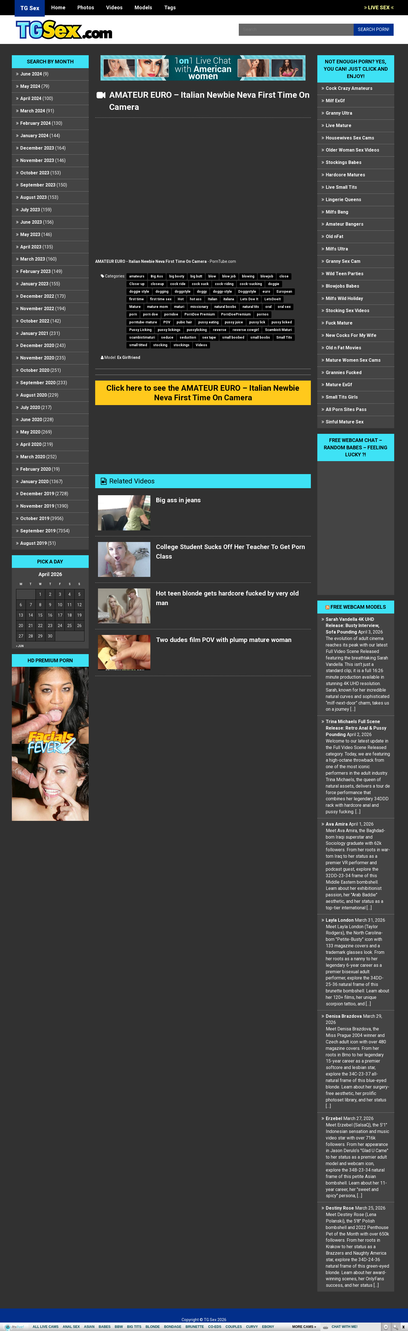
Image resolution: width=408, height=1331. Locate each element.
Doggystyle (247, 292)
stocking (160, 345)
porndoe (171, 314)
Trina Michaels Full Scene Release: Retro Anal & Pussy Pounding (356, 728)
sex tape (209, 337)
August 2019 (33, 543)
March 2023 (32, 259)
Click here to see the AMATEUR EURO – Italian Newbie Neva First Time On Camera (203, 393)
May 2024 (30, 86)
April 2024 (30, 98)
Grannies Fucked (344, 372)
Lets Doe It (249, 299)
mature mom (157, 307)
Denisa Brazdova (344, 1016)
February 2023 (35, 271)
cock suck (200, 284)
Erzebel (334, 1118)
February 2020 (35, 469)
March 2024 (32, 111)
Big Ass (157, 276)
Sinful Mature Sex (345, 422)
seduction (188, 337)
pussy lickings (169, 330)
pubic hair (184, 322)
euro (266, 292)
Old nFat (334, 236)
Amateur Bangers (345, 224)
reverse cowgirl (246, 330)
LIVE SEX (379, 7)
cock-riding (224, 284)
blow (212, 276)
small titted (138, 345)
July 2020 (30, 407)
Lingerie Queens (343, 199)
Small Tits (284, 337)
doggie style (139, 292)
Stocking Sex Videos (347, 310)
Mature (135, 307)
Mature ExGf (339, 384)
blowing (248, 276)
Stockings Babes (344, 162)
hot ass (196, 299)
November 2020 (37, 358)
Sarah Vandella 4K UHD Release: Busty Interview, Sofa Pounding (352, 626)
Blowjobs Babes (342, 286)
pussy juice (234, 322)
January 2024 (34, 135)
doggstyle (183, 292)
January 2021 (34, 333)
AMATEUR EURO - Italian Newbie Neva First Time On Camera (151, 261)
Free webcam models (358, 607)
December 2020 (37, 345)
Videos (114, 7)
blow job (229, 276)
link (403, 1242)
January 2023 (34, 283)
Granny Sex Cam (343, 261)
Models (143, 7)
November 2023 (37, 160)
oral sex (284, 307)
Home (58, 7)
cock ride (178, 284)
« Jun (20, 646)
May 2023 (30, 234)
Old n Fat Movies (343, 347)
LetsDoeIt (272, 299)
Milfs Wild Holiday (344, 298)
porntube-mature (143, 322)
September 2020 (37, 382)
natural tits (250, 307)
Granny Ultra (339, 113)
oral (268, 307)
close (284, 276)
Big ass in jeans (180, 501)
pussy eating (208, 322)
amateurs (136, 276)
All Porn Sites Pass (346, 409)
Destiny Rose (340, 1208)
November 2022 (37, 308)
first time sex (160, 299)
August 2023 (33, 197)
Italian (212, 299)
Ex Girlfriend (128, 357)
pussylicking (197, 330)
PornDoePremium (236, 314)
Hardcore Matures (345, 174)
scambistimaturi (142, 337)
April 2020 (30, 444)
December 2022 (37, 296)
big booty (176, 276)
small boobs (260, 337)
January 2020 (34, 481)
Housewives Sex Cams (350, 138)
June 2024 (31, 74)
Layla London (340, 920)
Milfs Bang (337, 212)
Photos (85, 7)
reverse (219, 330)
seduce (167, 337)
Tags (170, 7)
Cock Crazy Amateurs (349, 88)
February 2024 (35, 123)
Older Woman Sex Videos (352, 150)
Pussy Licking (140, 330)
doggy (202, 292)
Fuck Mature (339, 323)
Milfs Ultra (337, 249)
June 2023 (31, 222)
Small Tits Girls (342, 397)
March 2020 (32, 456)
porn (133, 314)
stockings (181, 345)
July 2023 (30, 209)
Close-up (136, 284)
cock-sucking (251, 284)
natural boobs (225, 307)
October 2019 (34, 518)
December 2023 (37, 148)
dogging (161, 292)
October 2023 (34, 172)
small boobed (233, 337)
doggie (273, 284)
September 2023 (37, 185)
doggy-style (222, 292)
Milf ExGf (335, 100)
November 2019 (37, 506)
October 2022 (34, 321)
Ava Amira (337, 824)
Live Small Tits (341, 187)
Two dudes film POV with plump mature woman (228, 641)
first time (136, 299)
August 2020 (33, 395)
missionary (199, 307)
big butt (196, 276)
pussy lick (257, 322)
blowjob (266, 276)
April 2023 (30, 247)
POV (166, 322)
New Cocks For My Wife (351, 335)
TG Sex (29, 8)
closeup (157, 284)
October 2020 (34, 370)
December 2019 (37, 493)
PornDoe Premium (199, 314)
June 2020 (31, 419)
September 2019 (37, 531)
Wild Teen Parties (345, 273)
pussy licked (281, 322)
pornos (263, 314)
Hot (181, 299)
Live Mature (338, 125)
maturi (179, 307)
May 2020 (30, 432)
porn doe (150, 314)
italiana (228, 299)
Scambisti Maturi (278, 330)
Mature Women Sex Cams (353, 360)
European (284, 292)
